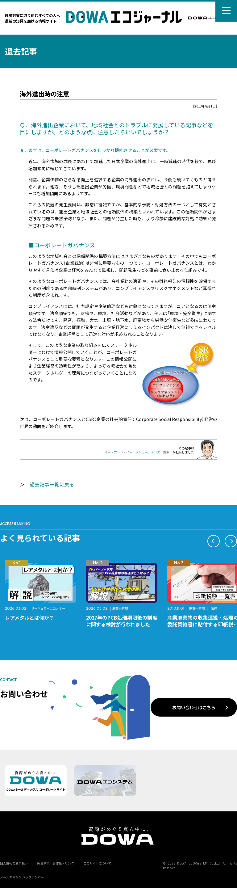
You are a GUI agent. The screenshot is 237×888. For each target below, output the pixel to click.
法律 (214, 608)
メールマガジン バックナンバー (22, 877)
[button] (213, 541)
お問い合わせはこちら (193, 707)
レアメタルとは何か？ (29, 617)
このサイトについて (97, 863)
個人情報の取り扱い (14, 863)
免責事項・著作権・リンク (55, 863)
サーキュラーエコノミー (48, 608)
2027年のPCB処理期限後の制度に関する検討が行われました (121, 621)
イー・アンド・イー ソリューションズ (132, 452)
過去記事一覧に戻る (52, 484)
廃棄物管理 (120, 608)
